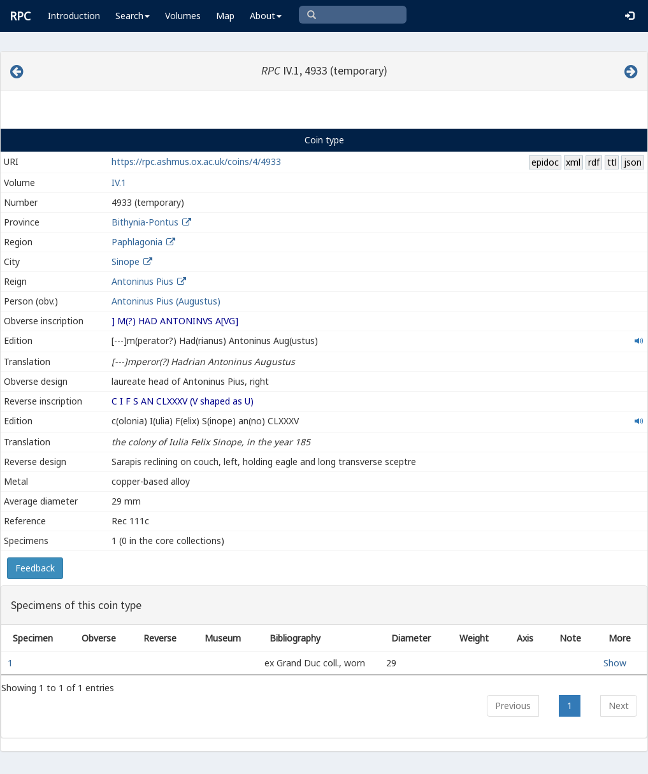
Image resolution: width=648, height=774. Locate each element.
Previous (513, 705)
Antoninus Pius (142, 281)
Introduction (74, 16)
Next (618, 705)
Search (132, 16)
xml (573, 162)
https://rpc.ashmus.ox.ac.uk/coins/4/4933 (196, 161)
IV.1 (119, 182)
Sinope (126, 261)
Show (614, 663)
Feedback (35, 568)
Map (225, 16)
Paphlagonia (137, 242)
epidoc (545, 162)
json (633, 162)
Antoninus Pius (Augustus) (166, 301)
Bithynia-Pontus (145, 222)
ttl (612, 162)
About (266, 16)
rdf (594, 162)
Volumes (183, 16)
